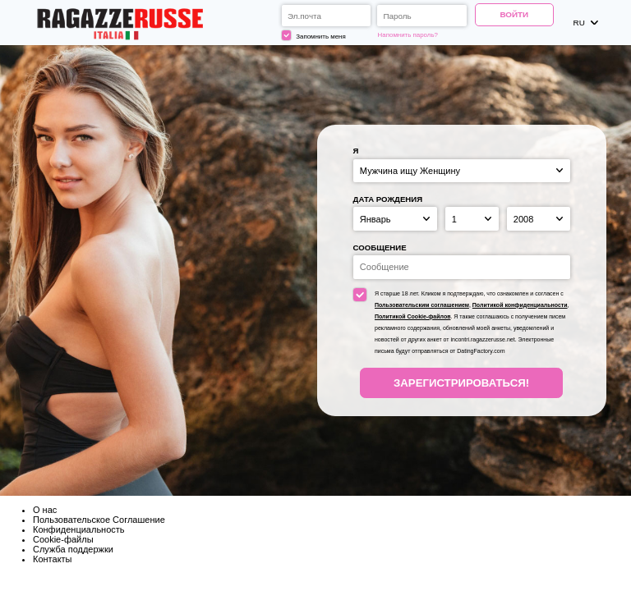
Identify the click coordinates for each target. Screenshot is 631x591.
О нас (45, 510)
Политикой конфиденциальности (520, 305)
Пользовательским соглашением (422, 305)
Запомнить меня (314, 35)
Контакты (52, 559)
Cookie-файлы (63, 539)
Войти (514, 14)
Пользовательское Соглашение (99, 520)
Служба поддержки (73, 549)
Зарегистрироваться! (461, 383)
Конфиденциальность (79, 529)
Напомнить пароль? (408, 35)
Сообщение (380, 247)
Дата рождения (388, 199)
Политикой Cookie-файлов (412, 316)
